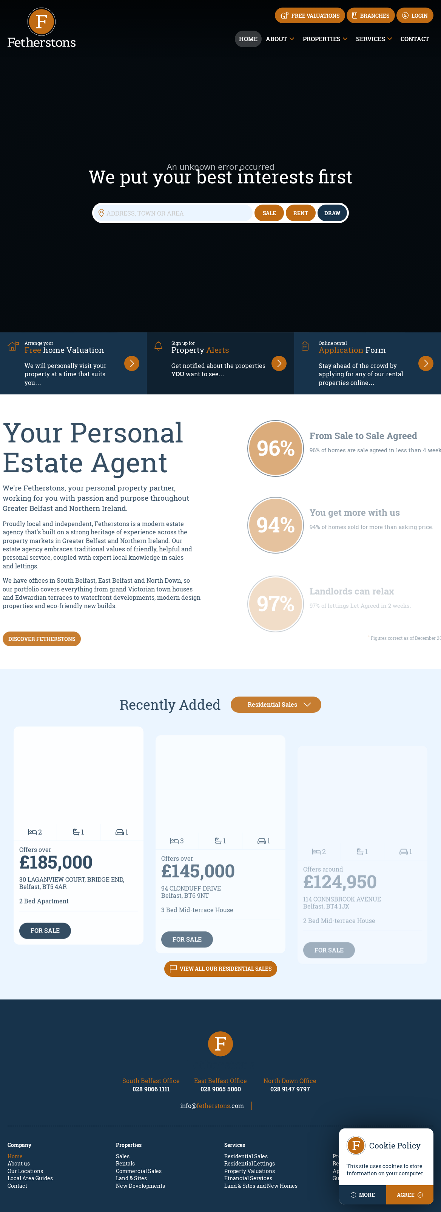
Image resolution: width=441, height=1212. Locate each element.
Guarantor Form (353, 1106)
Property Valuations (249, 1099)
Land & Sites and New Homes (261, 1114)
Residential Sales (246, 1084)
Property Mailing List (359, 1084)
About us (19, 1092)
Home (248, 39)
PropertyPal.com (287, 1201)
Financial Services (248, 1106)
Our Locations (25, 1099)
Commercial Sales (139, 1099)
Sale (269, 177)
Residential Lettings (249, 1092)
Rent (300, 177)
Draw (332, 177)
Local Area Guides (30, 1106)
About (276, 39)
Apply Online (349, 1099)
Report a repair (351, 1092)
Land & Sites (131, 1106)
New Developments (140, 1114)
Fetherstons (188, 1201)
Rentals (125, 1092)
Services (370, 39)
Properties (322, 39)
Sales (123, 1084)
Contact (415, 39)
